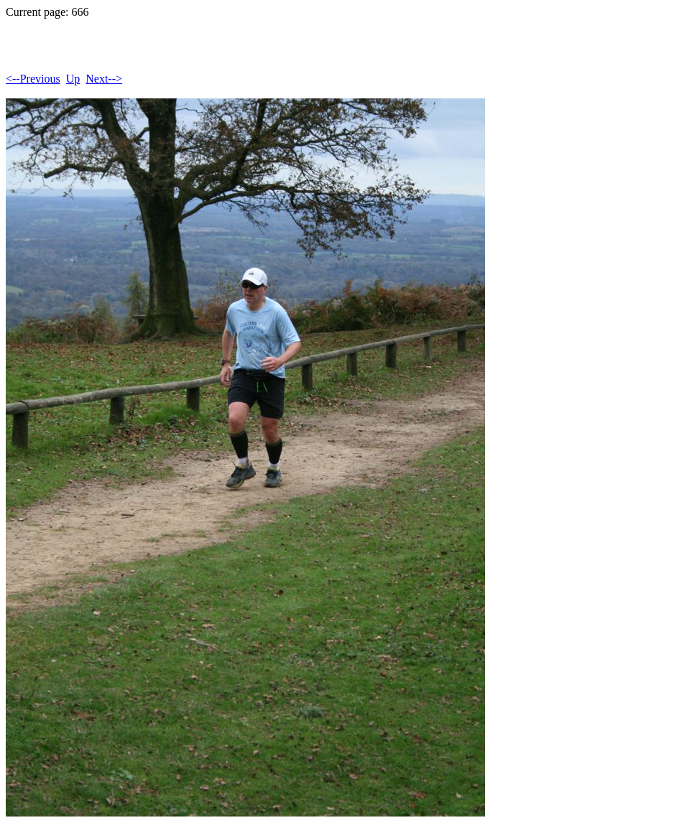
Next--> (104, 79)
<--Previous (33, 79)
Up (73, 79)
